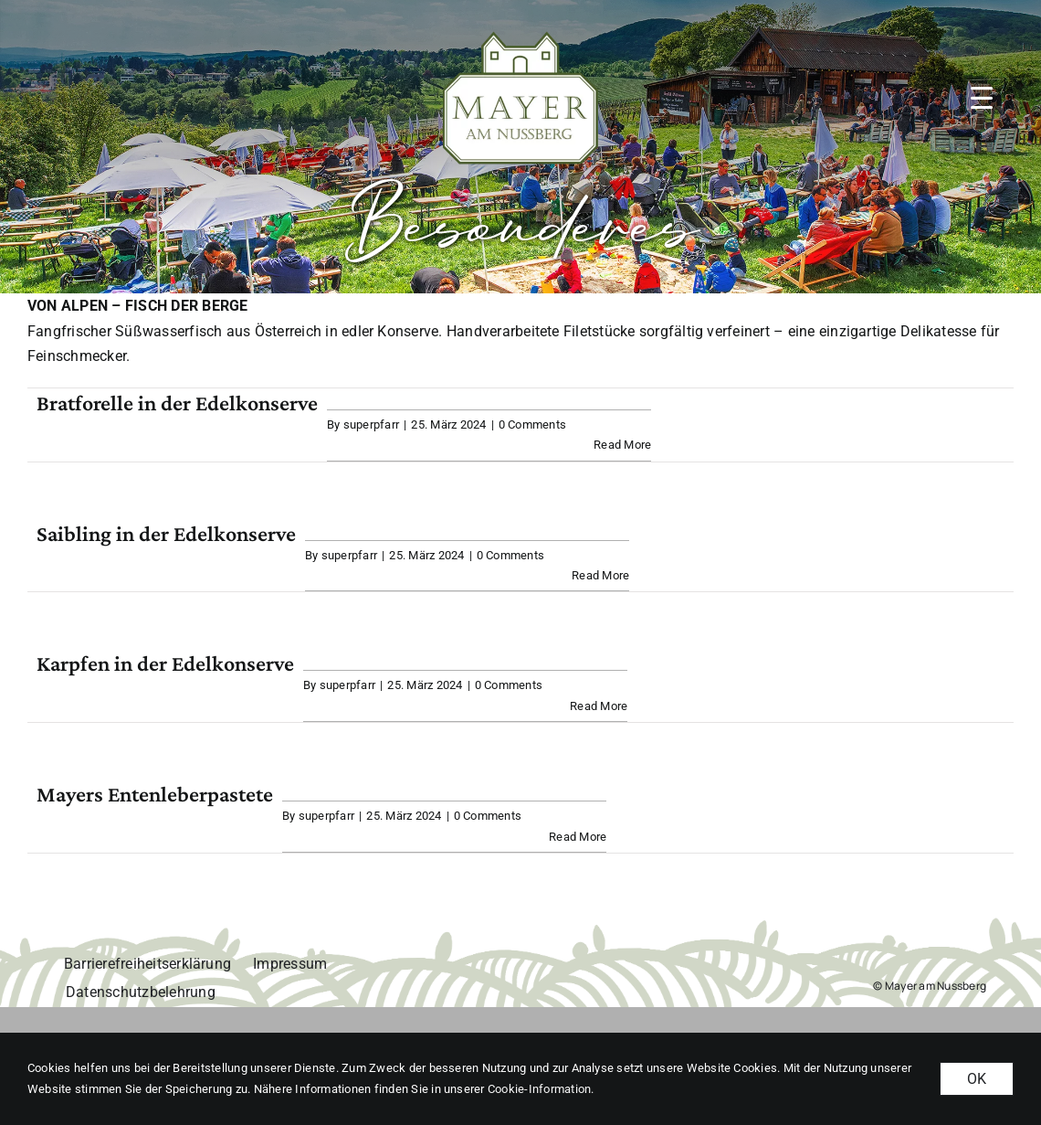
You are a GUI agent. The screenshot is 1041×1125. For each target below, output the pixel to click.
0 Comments (532, 424)
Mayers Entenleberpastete (155, 793)
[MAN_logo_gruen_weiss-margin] (520, 27)
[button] (981, 98)
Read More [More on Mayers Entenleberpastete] (577, 837)
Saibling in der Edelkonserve (166, 533)
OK (976, 1079)
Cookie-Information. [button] (541, 1089)
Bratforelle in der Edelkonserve (177, 402)
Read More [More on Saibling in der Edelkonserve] (600, 575)
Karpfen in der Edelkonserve (165, 663)
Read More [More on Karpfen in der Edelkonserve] (598, 706)
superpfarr (371, 424)
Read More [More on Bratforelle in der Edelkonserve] (622, 444)
